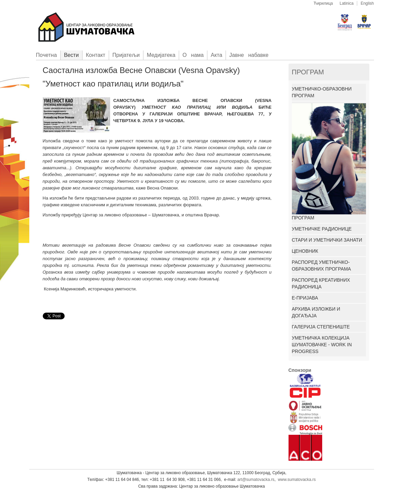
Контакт (95, 55)
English (367, 3)
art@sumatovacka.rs (255, 479)
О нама (193, 55)
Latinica (347, 3)
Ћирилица (323, 3)
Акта (216, 55)
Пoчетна (46, 55)
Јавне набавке (248, 55)
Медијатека (161, 55)
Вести (71, 55)
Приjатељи (126, 55)
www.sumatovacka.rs (297, 479)
